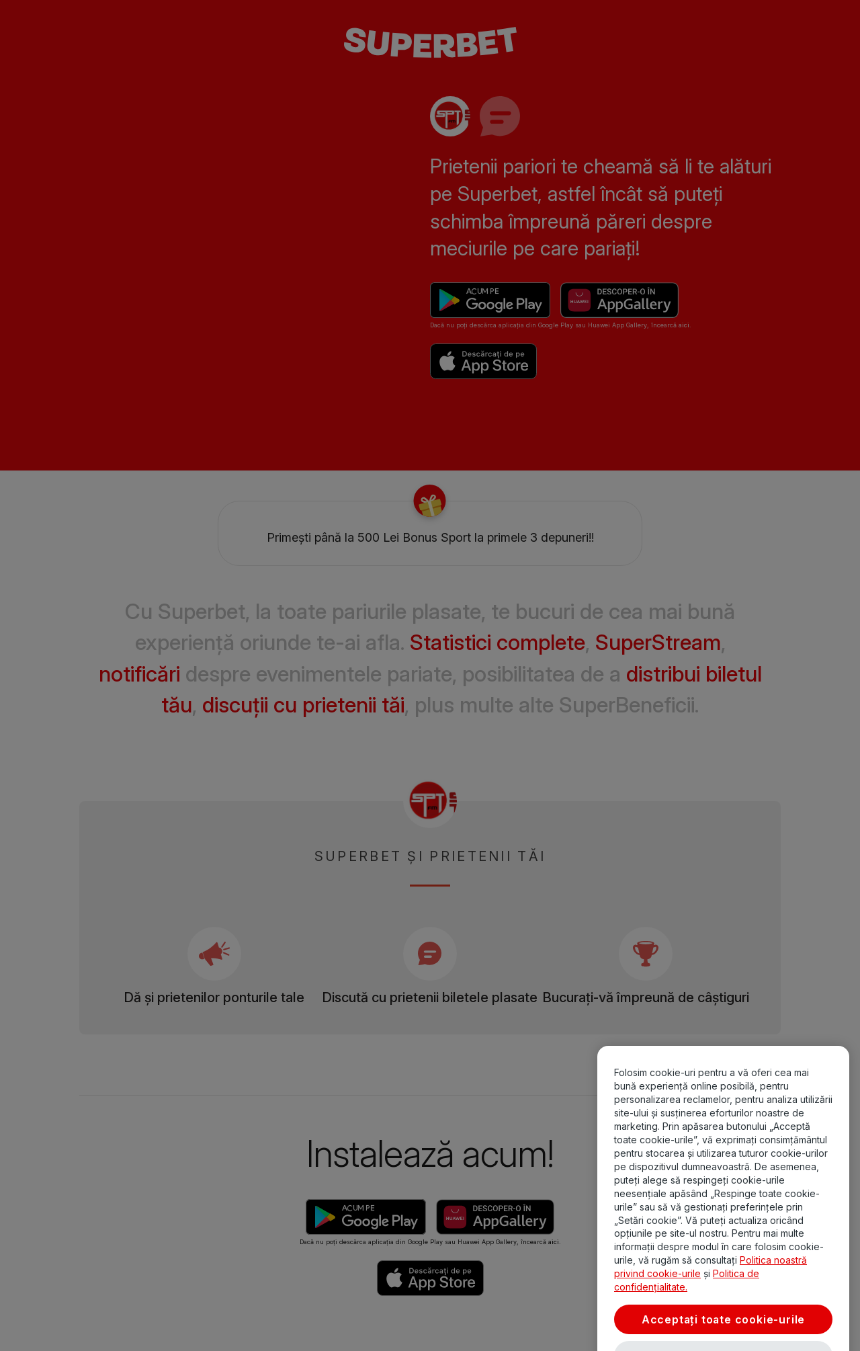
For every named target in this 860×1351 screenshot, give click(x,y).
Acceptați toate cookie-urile (723, 1331)
